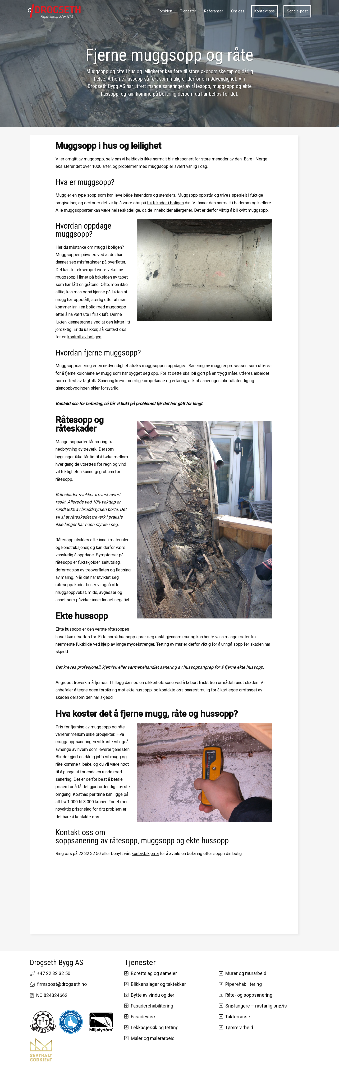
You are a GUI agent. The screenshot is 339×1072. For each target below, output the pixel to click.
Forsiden (165, 11)
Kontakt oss (264, 11)
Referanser (213, 11)
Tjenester (188, 11)
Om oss (237, 11)
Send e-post (297, 11)
